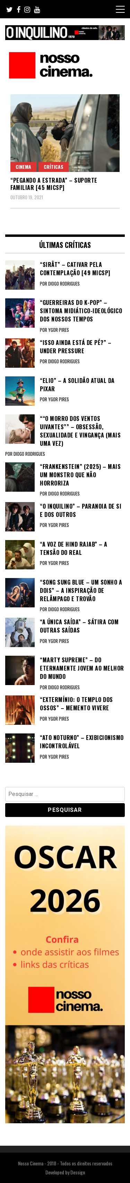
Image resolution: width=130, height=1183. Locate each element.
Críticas (53, 166)
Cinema (23, 166)
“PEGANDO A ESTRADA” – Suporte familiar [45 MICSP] (53, 184)
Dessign (77, 1172)
